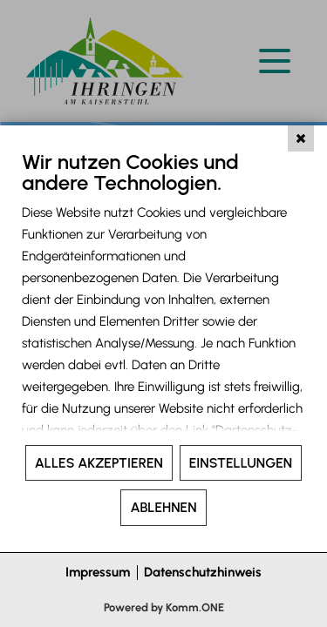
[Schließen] (301, 138)
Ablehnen (163, 507)
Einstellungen (240, 463)
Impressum (97, 572)
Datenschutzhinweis (203, 572)
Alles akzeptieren (99, 463)
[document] (163, 296)
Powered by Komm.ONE (164, 607)
